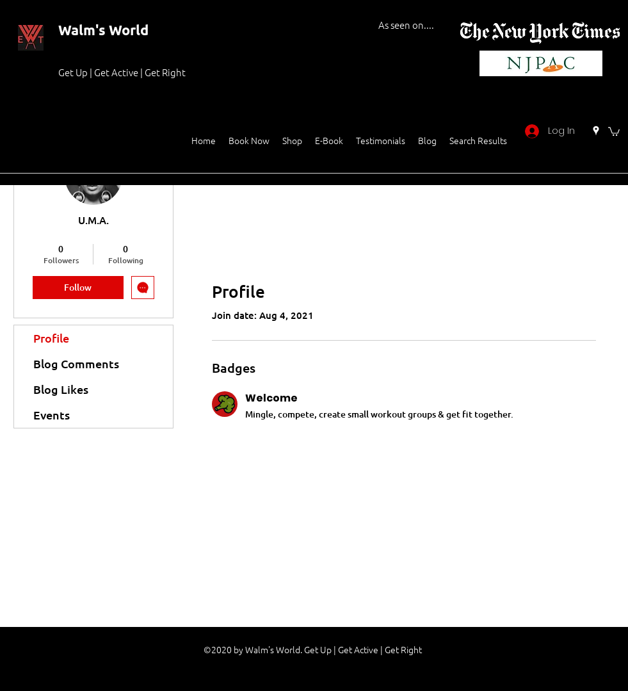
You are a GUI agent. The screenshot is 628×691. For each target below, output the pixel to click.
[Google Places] (596, 130)
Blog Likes (60, 389)
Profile (51, 337)
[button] (614, 131)
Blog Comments (76, 363)
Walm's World (103, 29)
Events (51, 414)
